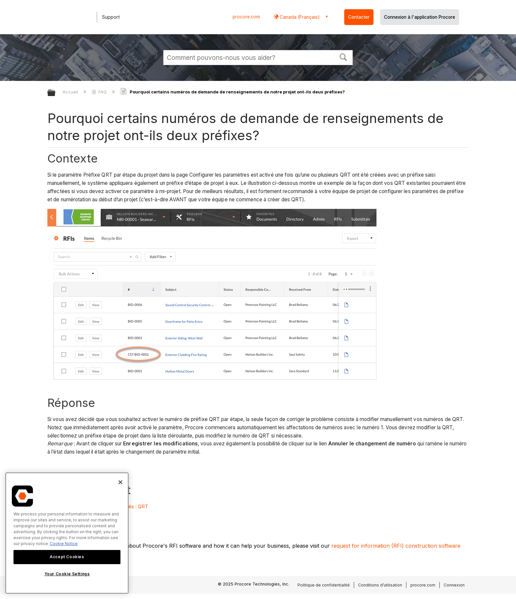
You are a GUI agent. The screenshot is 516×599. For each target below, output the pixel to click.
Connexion (454, 585)
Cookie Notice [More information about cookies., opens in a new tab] (64, 543)
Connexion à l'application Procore (419, 17)
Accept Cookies (67, 556)
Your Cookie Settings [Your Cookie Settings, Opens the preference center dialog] (67, 573)
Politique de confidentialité (323, 585)
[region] (67, 533)
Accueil (71, 91)
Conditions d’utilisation (380, 585)
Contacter (359, 17)
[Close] (120, 482)
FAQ (100, 91)
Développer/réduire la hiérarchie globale (55, 93)
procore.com (246, 16)
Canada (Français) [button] (299, 17)
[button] (343, 56)
